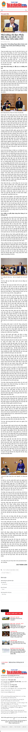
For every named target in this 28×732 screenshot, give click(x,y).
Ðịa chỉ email (4, 587)
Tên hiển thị (3, 582)
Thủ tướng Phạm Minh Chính (11, 570)
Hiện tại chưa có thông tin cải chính (12, 663)
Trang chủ (5, 727)
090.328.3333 (16, 701)
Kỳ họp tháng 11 (6, 572)
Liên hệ (24, 727)
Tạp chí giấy (17, 727)
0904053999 (6, 708)
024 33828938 (17, 690)
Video (10, 727)
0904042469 (8, 690)
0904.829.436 (13, 697)
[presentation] (12, 605)
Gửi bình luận (5, 610)
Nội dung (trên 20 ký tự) (6, 592)
